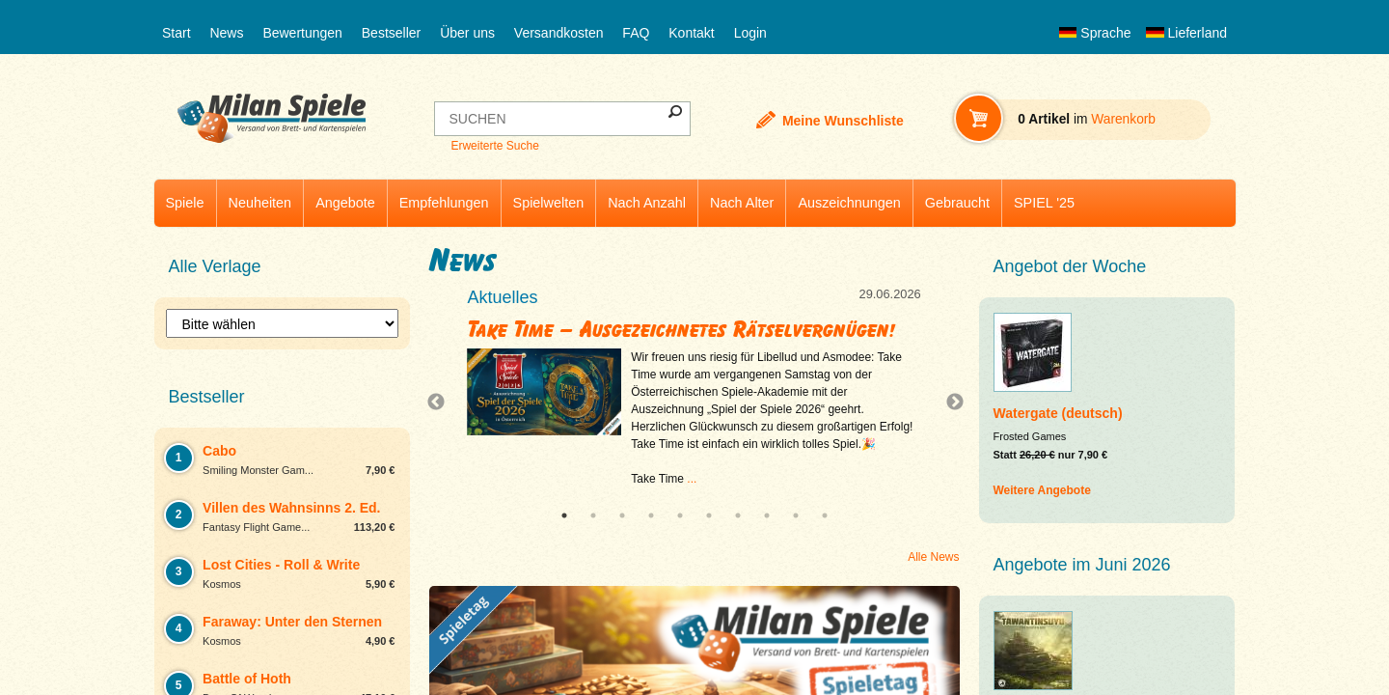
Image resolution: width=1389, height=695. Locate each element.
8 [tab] (766, 515)
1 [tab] (564, 515)
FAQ (635, 33)
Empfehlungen (444, 202)
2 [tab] (593, 515)
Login (750, 33)
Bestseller (391, 33)
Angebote (345, 202)
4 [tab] (651, 515)
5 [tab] (680, 515)
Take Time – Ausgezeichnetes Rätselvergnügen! (682, 329)
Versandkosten (559, 33)
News (226, 33)
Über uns (467, 33)
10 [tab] (824, 515)
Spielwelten (549, 202)
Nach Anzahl (647, 202)
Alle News (933, 557)
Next (947, 402)
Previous (440, 402)
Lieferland (1186, 33)
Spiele (185, 202)
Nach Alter (742, 202)
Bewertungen (302, 33)
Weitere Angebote (1042, 490)
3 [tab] (622, 515)
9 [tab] (795, 515)
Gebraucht (957, 202)
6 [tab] (709, 515)
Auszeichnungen (849, 202)
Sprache (1094, 33)
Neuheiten (260, 202)
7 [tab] (738, 515)
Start (176, 33)
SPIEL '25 (1044, 202)
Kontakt (691, 33)
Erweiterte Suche (494, 146)
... (691, 479)
